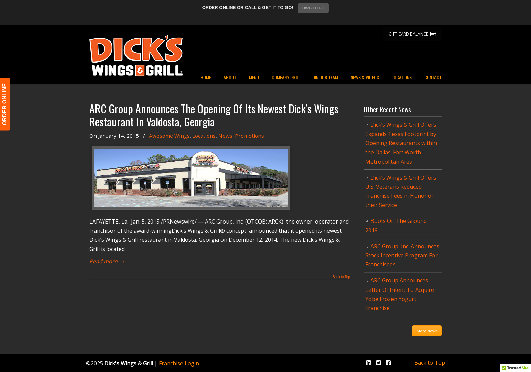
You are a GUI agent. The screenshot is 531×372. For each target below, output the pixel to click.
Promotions (249, 135)
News (225, 135)
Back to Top (341, 277)
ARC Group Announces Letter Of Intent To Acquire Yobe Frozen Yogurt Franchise (399, 294)
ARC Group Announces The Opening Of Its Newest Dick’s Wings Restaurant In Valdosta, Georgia (213, 115)
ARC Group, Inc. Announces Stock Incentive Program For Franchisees (402, 255)
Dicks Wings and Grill (136, 55)
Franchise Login (179, 363)
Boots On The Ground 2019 (396, 225)
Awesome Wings (169, 135)
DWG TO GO (313, 8)
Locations (204, 135)
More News (427, 330)
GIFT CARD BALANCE (412, 34)
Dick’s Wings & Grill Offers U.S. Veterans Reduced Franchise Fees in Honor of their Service (400, 191)
